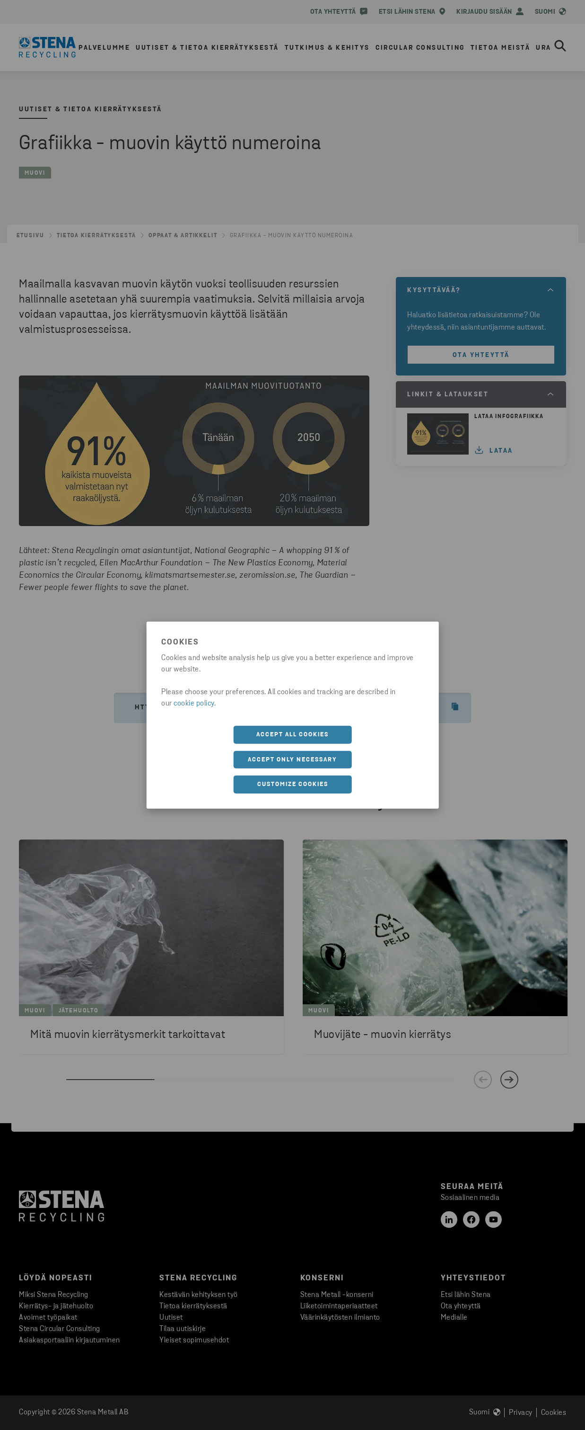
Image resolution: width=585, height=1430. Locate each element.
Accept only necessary (292, 759)
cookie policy (194, 703)
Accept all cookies (292, 735)
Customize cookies (292, 784)
